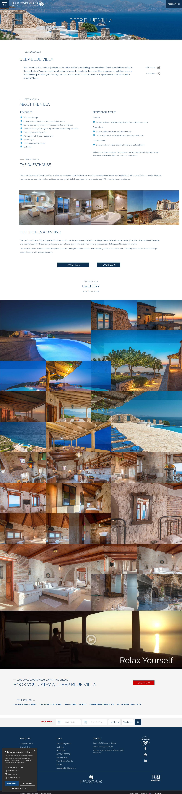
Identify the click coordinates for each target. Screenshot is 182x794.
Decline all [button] (27, 783)
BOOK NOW (144, 683)
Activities (60, 747)
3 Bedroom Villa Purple (76, 704)
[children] (127, 722)
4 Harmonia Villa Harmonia (102, 704)
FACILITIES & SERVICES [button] (73, 265)
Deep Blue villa (26, 744)
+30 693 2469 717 (106, 747)
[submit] (138, 722)
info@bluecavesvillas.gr (107, 743)
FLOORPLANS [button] (109, 265)
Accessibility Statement (66, 768)
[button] (20, 788)
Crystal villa (25, 747)
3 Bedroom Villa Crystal (50, 704)
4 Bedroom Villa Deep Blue (129, 704)
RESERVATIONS (174, 4)
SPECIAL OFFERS (63, 754)
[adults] (114, 722)
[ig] (145, 755)
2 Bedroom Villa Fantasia (24, 704)
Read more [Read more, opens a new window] (21, 763)
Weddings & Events (65, 761)
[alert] (19, 770)
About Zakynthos (64, 744)
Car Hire (60, 765)
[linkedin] (145, 761)
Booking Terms (63, 758)
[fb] (145, 749)
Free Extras (61, 751)
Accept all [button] (11, 783)
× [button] (34, 750)
